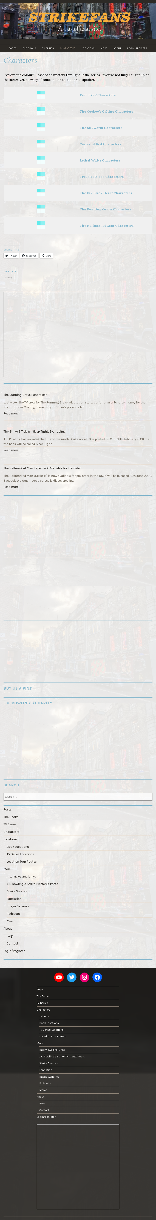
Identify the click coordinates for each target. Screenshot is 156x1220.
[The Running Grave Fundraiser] (78, 387)
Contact (12, 943)
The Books (29, 48)
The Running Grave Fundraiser (25, 395)
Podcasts (13, 914)
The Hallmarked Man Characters (107, 226)
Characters (68, 48)
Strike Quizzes (17, 891)
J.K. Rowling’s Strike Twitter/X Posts (32, 884)
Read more (12, 414)
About (117, 48)
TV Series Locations (20, 854)
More (104, 48)
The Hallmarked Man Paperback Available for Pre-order (42, 468)
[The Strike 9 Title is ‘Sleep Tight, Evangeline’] (78, 424)
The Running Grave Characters (105, 209)
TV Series (48, 48)
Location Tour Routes (22, 862)
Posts (13, 48)
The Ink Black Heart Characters (106, 193)
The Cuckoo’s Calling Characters (106, 111)
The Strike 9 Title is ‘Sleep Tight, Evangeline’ (35, 431)
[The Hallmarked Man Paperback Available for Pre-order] (78, 460)
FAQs (10, 936)
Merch (11, 921)
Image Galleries (18, 906)
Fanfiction (14, 899)
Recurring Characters (98, 95)
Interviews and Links (21, 876)
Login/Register (137, 48)
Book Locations (18, 847)
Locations (88, 48)
